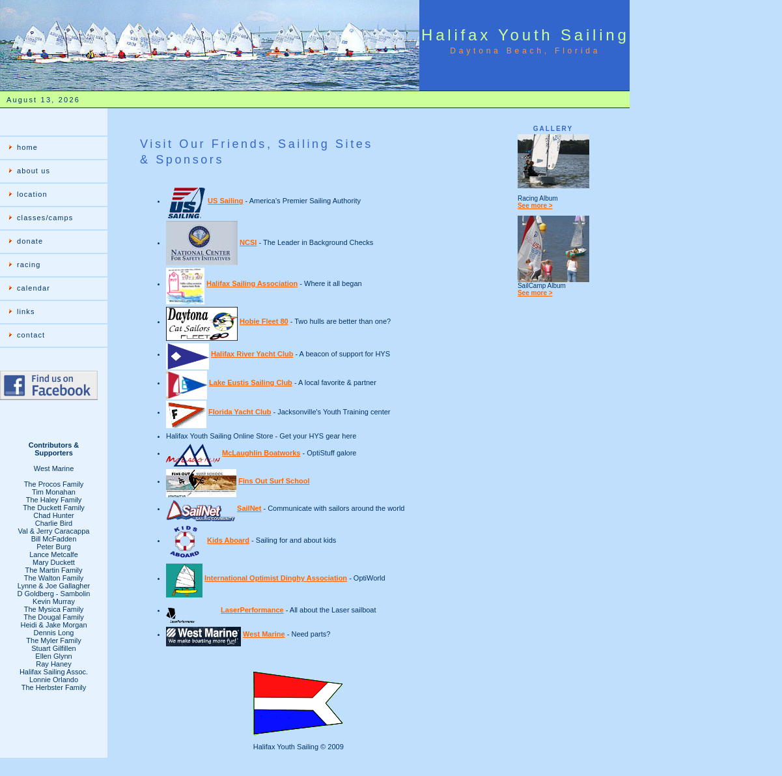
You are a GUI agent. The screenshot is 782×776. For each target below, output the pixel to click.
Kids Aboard (228, 540)
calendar (33, 288)
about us (33, 171)
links (26, 311)
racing (29, 264)
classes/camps (45, 218)
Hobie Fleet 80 (264, 321)
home (27, 147)
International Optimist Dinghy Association (275, 578)
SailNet (249, 508)
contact (31, 335)
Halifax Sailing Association (252, 283)
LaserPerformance (252, 610)
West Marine (264, 634)
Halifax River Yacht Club (252, 354)
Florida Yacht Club (239, 412)
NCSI (248, 242)
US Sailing (225, 201)
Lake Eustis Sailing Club (250, 382)
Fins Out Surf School (273, 481)
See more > (535, 205)
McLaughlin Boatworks (261, 453)
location (32, 194)
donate (30, 241)
